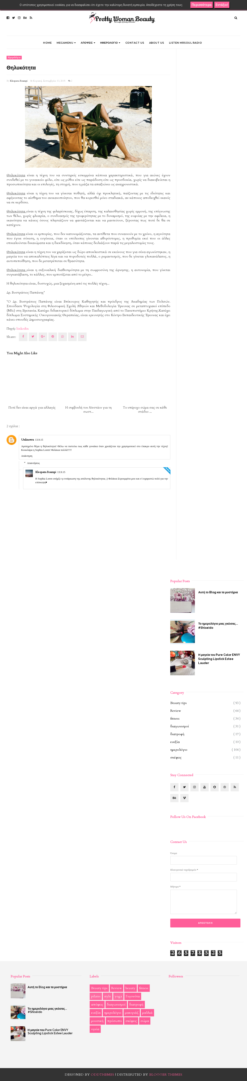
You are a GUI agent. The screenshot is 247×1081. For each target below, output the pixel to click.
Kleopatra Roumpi (18, 80)
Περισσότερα (202, 5)
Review (175, 711)
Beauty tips (178, 703)
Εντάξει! (222, 5)
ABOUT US (156, 42)
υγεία (95, 1029)
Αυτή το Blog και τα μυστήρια (218, 592)
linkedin (22, 328)
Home (47, 42)
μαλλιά (147, 1012)
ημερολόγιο (14, 57)
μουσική (97, 1021)
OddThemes (102, 1074)
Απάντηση (26, 455)
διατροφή (177, 734)
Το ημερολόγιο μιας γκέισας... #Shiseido (218, 625)
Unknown (27, 440)
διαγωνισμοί (179, 726)
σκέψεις (176, 757)
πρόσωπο (114, 1021)
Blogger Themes (165, 1074)
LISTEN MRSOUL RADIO (185, 42)
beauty (130, 988)
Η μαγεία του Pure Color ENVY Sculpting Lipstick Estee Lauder (219, 659)
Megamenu (66, 42)
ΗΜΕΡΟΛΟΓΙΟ (110, 42)
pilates (96, 996)
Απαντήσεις (33, 463)
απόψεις (97, 1004)
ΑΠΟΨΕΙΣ (88, 42)
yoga (118, 996)
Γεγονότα (133, 996)
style (107, 996)
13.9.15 (39, 439)
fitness (175, 718)
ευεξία (175, 742)
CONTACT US (134, 42)
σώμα (145, 1021)
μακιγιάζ (131, 1012)
